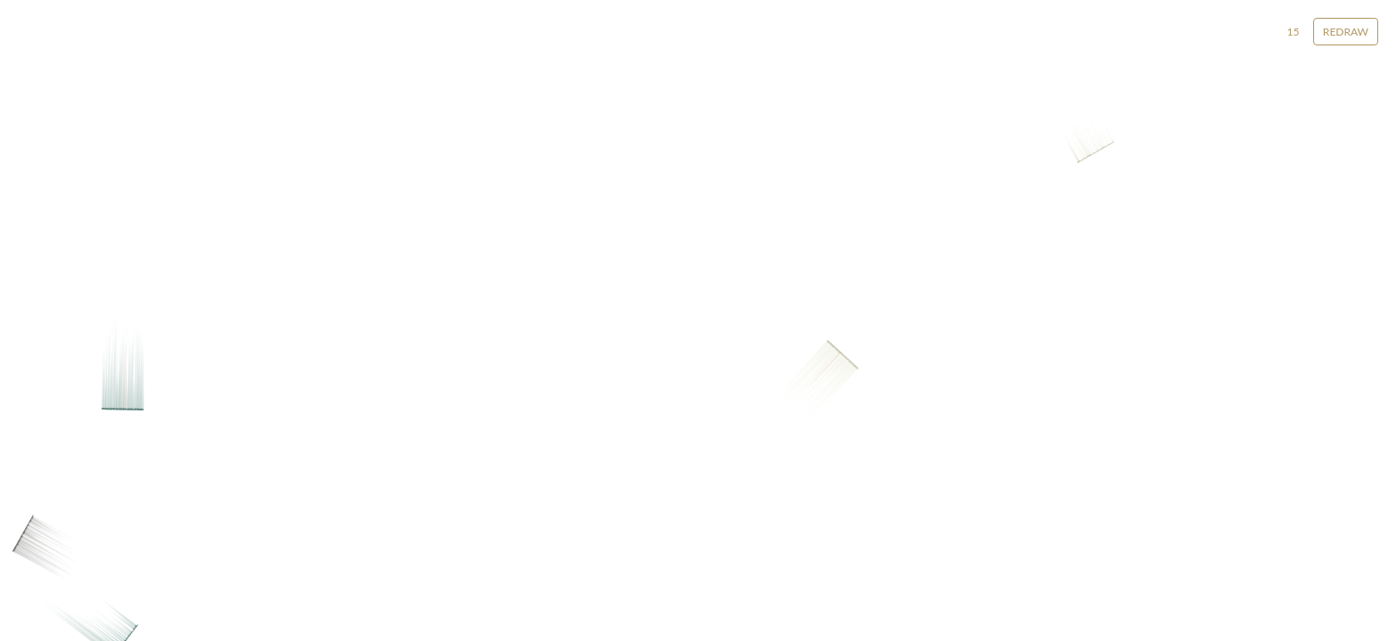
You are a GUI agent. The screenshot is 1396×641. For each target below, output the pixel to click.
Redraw (1345, 31)
